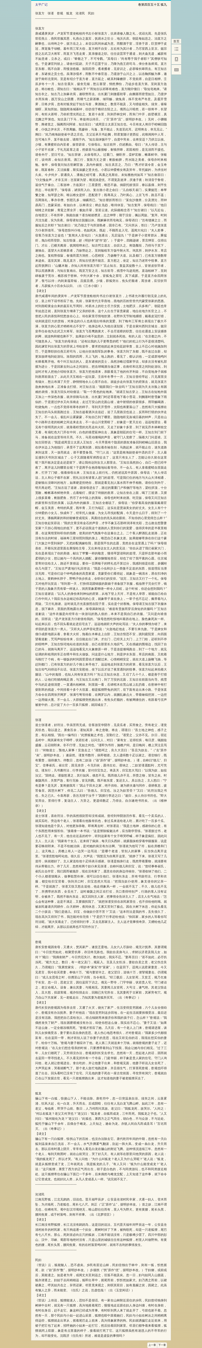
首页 (176, 41)
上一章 (152, 1345)
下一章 (162, 1345)
